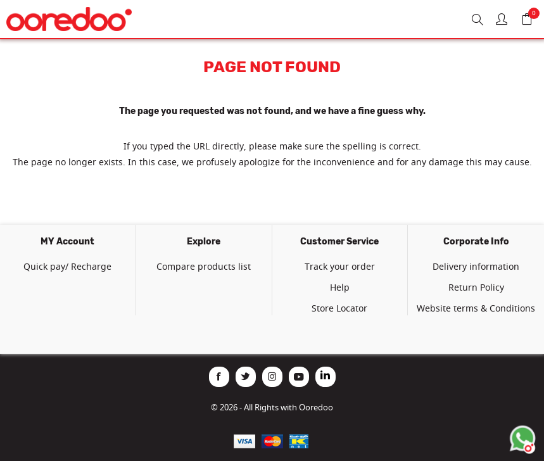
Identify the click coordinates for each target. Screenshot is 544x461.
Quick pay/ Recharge (67, 266)
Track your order (340, 266)
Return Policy (476, 287)
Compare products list (203, 266)
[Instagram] (272, 377)
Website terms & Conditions (476, 308)
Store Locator (339, 308)
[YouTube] (299, 377)
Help (340, 287)
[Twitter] (246, 377)
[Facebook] (219, 377)
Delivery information (476, 266)
